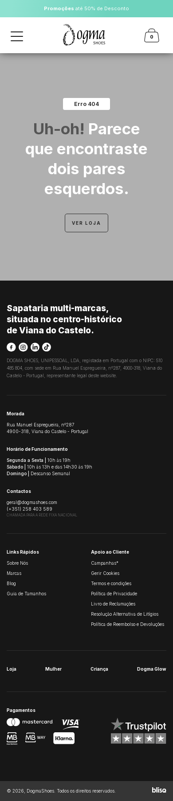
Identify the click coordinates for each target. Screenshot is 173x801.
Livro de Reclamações (113, 603)
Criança (99, 669)
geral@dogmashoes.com (32, 502)
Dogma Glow (151, 669)
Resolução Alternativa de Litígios (124, 614)
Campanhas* (104, 563)
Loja (11, 669)
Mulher (53, 669)
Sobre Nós (17, 563)
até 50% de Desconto (86, 8)
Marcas (14, 573)
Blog (11, 583)
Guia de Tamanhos (26, 593)
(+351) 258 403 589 (29, 509)
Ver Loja (86, 223)
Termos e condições (111, 583)
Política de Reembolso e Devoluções (127, 624)
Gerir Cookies (105, 573)
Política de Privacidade (114, 593)
